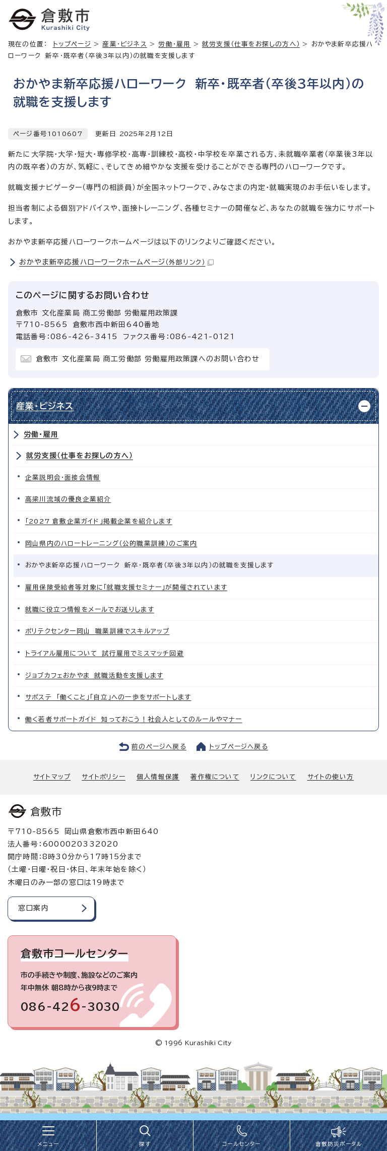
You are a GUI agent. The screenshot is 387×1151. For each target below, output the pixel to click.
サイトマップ (52, 777)
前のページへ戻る (159, 746)
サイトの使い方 (330, 777)
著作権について (214, 777)
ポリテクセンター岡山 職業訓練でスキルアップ (97, 631)
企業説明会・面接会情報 (62, 477)
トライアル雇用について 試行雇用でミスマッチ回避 (104, 653)
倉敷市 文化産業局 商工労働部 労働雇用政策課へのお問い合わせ (148, 358)
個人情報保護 (158, 777)
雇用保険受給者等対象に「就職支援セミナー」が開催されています (126, 587)
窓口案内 (33, 908)
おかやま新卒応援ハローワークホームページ (116, 262)
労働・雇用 (174, 44)
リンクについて (273, 777)
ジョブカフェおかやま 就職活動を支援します (94, 675)
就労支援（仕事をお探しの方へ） (251, 44)
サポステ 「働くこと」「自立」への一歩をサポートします (108, 697)
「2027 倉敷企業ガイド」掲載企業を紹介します (98, 521)
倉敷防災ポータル (338, 1143)
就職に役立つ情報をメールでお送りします (89, 609)
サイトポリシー (103, 777)
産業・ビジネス (124, 44)
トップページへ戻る (238, 746)
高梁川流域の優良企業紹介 (68, 499)
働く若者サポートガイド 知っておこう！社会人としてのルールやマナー (133, 719)
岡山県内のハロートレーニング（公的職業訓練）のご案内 (111, 543)
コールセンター (241, 1143)
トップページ (72, 44)
